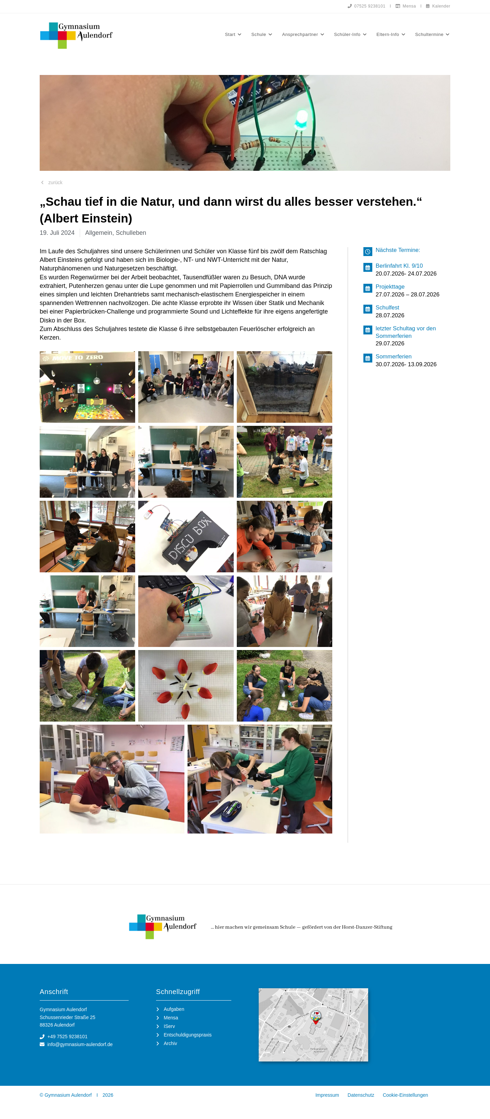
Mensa (406, 6)
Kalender (438, 6)
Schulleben (131, 232)
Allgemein (98, 232)
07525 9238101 (366, 6)
